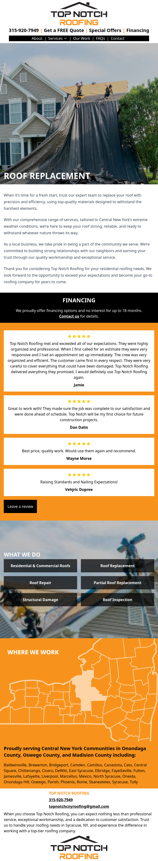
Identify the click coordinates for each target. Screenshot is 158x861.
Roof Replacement (117, 565)
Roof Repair (40, 582)
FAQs (100, 38)
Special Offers (105, 30)
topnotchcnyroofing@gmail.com (79, 806)
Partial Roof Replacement (118, 582)
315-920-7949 (24, 30)
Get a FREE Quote (64, 30)
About (37, 38)
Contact (117, 38)
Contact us (69, 316)
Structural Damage (40, 599)
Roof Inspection (117, 599)
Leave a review (20, 506)
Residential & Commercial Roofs (40, 565)
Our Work (81, 38)
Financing (137, 30)
